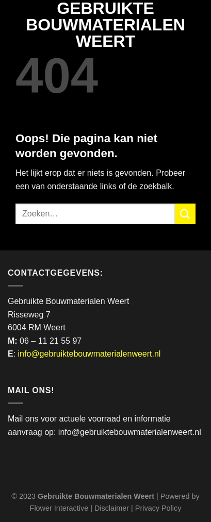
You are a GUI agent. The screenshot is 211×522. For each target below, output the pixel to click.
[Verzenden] (185, 214)
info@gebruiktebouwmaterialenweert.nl (89, 353)
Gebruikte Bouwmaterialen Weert (105, 24)
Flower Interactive (59, 508)
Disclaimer (111, 508)
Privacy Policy (158, 508)
